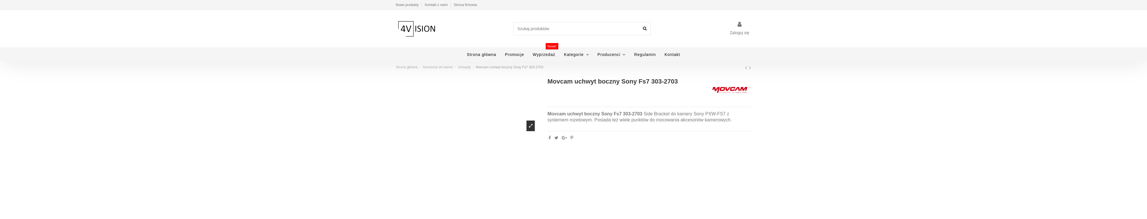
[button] (576, 54)
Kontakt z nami (437, 5)
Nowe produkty (408, 5)
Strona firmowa (465, 5)
